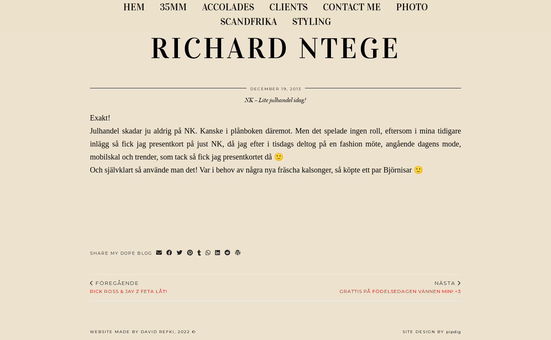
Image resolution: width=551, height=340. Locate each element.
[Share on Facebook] (170, 253)
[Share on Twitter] (180, 253)
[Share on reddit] (228, 253)
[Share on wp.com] (238, 253)
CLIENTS (288, 7)
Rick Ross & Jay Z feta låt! (128, 287)
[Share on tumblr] (200, 253)
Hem (134, 7)
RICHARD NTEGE (275, 48)
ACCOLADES (228, 7)
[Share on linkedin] (218, 253)
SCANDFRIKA (248, 22)
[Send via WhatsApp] (208, 253)
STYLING (311, 22)
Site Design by (432, 331)
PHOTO (412, 7)
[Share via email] (159, 253)
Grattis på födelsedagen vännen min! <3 (400, 287)
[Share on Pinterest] (190, 253)
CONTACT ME (352, 7)
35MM (173, 7)
